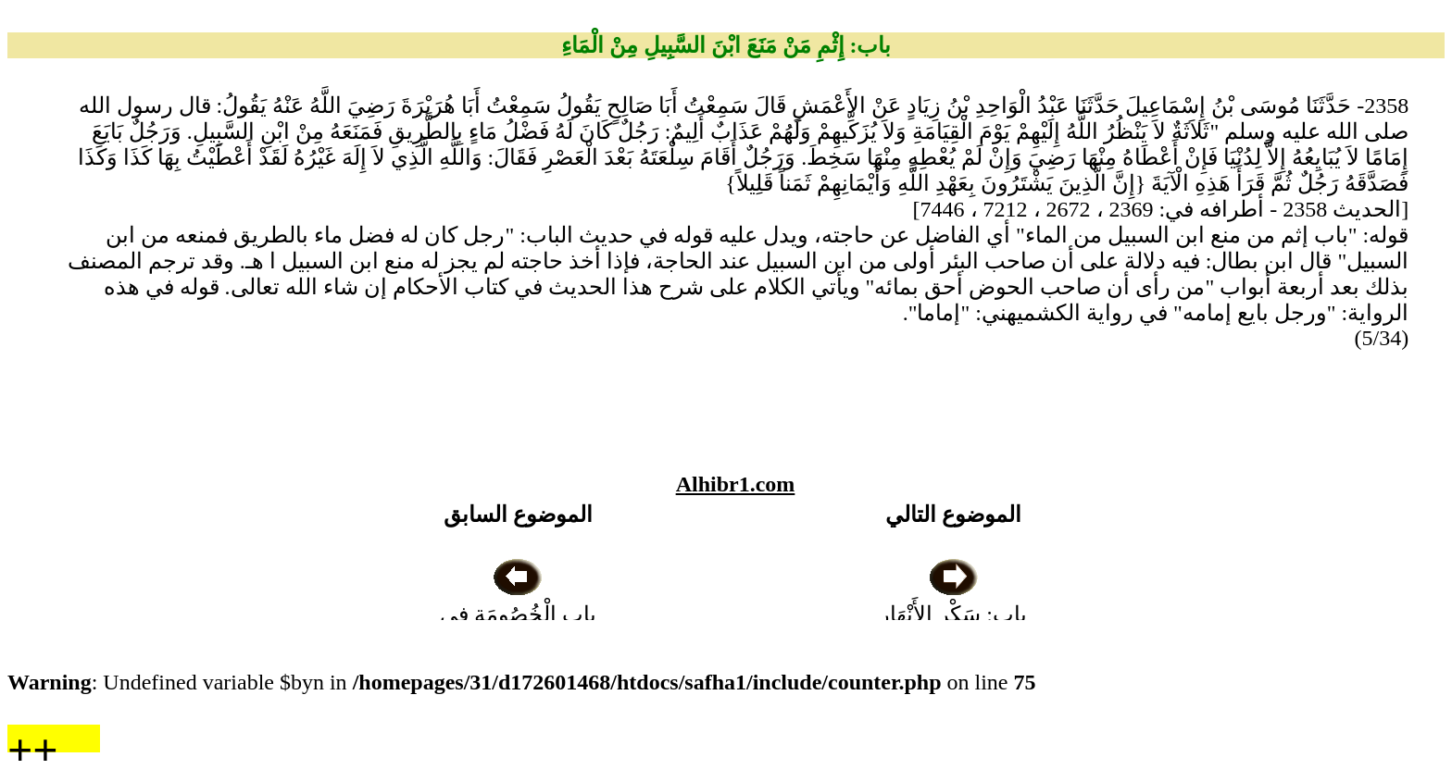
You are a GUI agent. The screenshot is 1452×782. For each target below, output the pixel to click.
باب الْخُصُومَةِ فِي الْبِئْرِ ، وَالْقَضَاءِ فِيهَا (517, 614)
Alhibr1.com (735, 484)
